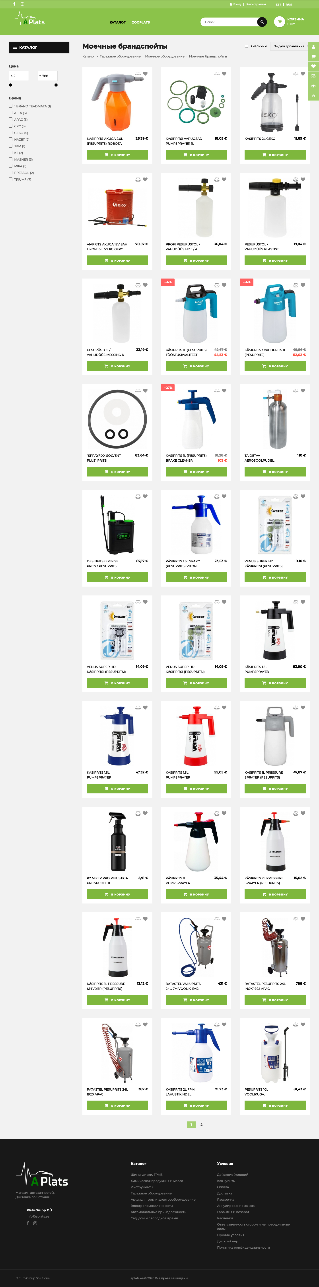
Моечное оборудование (165, 56)
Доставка (224, 1193)
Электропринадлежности (152, 1206)
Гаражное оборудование (120, 56)
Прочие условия (230, 1235)
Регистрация (256, 4)
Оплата (223, 1187)
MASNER (23, 160)
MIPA (20, 166)
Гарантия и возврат (233, 1212)
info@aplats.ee (38, 1216)
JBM (19, 146)
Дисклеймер (227, 1241)
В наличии (258, 46)
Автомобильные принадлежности (159, 1212)
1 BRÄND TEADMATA (32, 106)
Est (278, 4)
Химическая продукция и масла (157, 1181)
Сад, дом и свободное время (154, 1218)
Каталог (117, 22)
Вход (235, 4)
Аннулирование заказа (236, 1206)
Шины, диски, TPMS (147, 1175)
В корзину (117, 155)
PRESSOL (24, 173)
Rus (289, 4)
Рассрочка (225, 1200)
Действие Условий (232, 1175)
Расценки (225, 1218)
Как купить (226, 1181)
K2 (18, 153)
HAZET (21, 140)
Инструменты (142, 1187)
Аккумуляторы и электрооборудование (163, 1200)
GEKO (21, 133)
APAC (21, 120)
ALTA (20, 113)
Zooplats (141, 22)
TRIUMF (22, 180)
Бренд (15, 98)
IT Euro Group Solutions (32, 1278)
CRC (20, 126)
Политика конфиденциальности (243, 1247)
